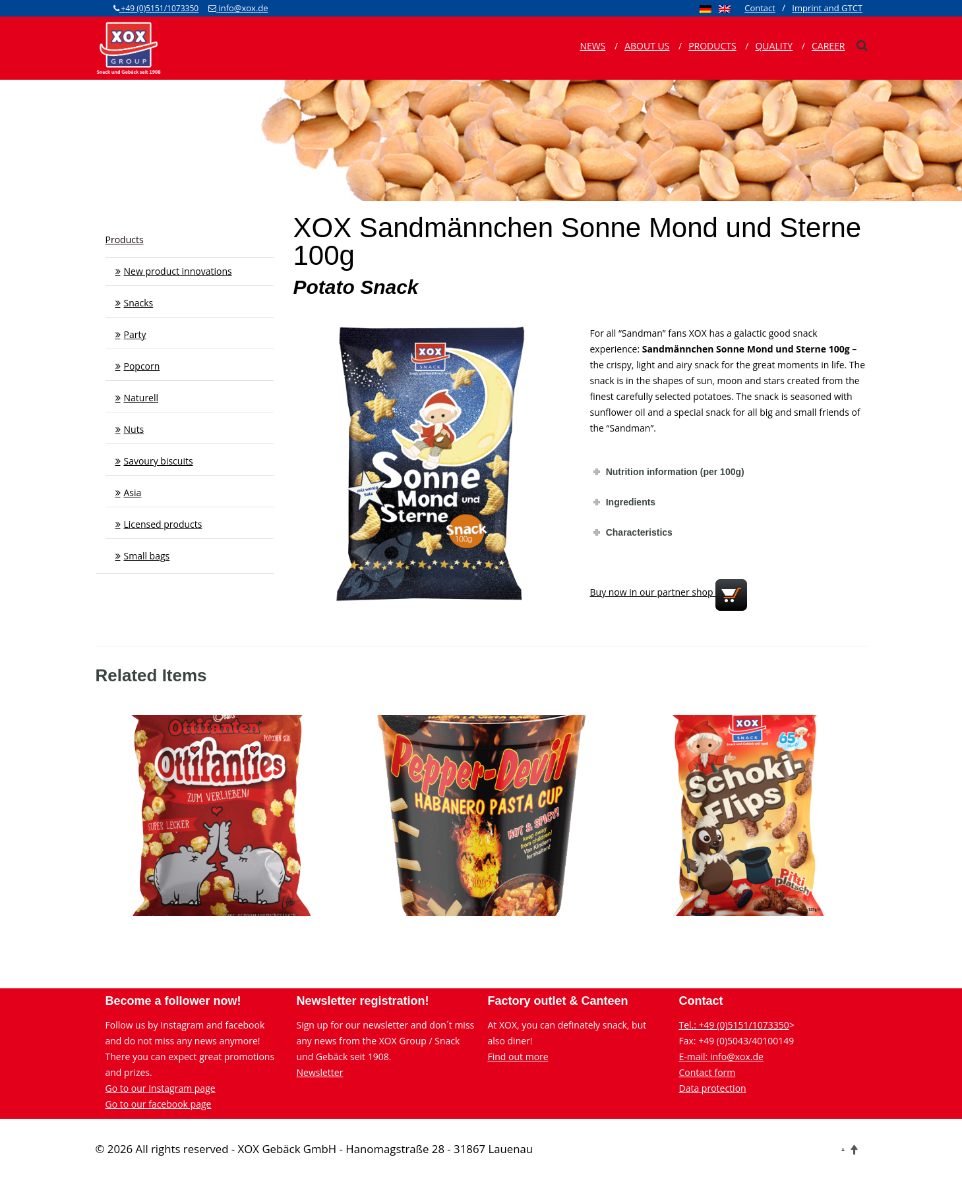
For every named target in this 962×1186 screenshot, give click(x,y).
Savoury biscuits (158, 461)
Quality (774, 46)
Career (828, 46)
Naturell (141, 397)
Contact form (707, 1072)
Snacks (139, 302)
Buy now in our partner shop (669, 592)
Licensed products (163, 524)
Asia (133, 492)
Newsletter (320, 1072)
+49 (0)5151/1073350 (156, 8)
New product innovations (178, 271)
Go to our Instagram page (160, 1088)
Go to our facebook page (158, 1104)
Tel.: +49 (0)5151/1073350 (734, 1025)
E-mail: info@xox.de (721, 1056)
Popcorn (142, 366)
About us (646, 46)
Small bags (147, 556)
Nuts (134, 429)
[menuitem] (705, 8)
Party (135, 334)
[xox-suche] (862, 45)
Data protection (712, 1088)
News (592, 46)
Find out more (518, 1056)
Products (712, 46)
